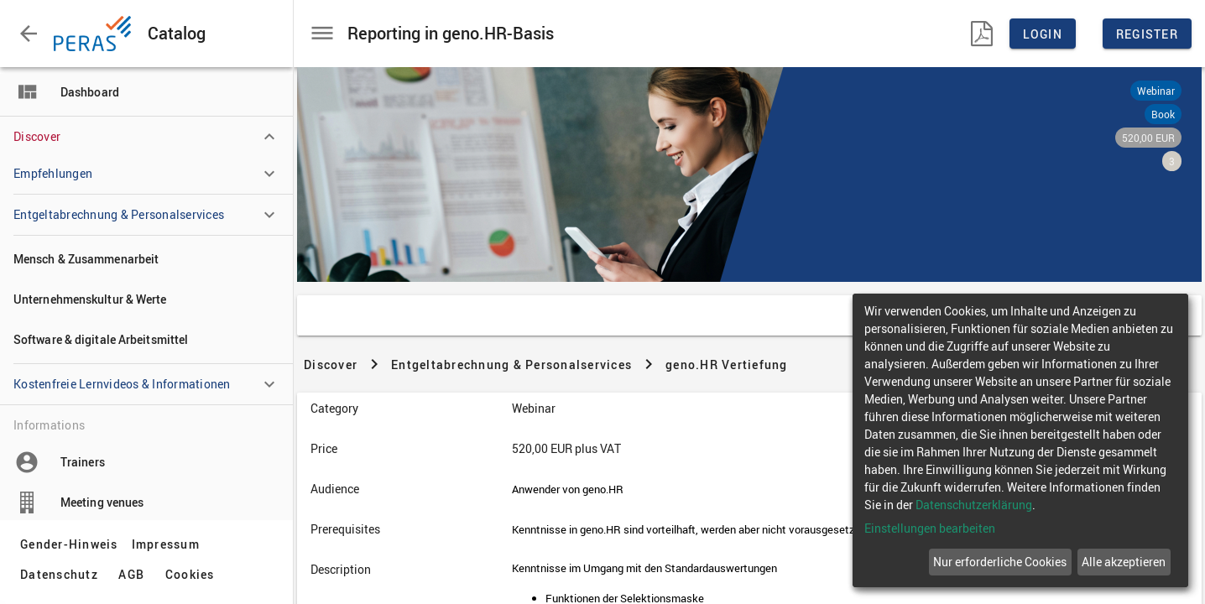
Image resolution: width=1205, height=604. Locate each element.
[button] (28, 33)
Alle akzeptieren (1124, 562)
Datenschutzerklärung (973, 505)
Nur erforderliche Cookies (1000, 562)
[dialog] (1020, 440)
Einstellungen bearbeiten (929, 528)
